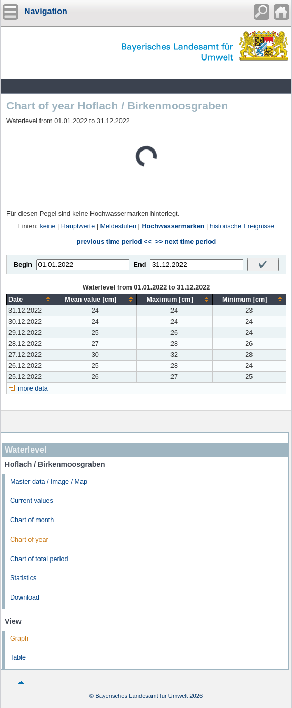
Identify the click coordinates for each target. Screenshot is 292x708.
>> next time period (185, 241)
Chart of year (29, 539)
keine (47, 226)
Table (18, 657)
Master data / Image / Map (48, 481)
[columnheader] (30, 299)
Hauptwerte (78, 226)
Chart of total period (39, 559)
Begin (23, 264)
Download (24, 597)
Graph (19, 638)
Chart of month (32, 520)
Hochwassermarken (173, 226)
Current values (31, 500)
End (140, 264)
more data (33, 388)
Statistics (23, 578)
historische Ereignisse (242, 226)
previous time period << (114, 241)
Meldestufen (118, 226)
